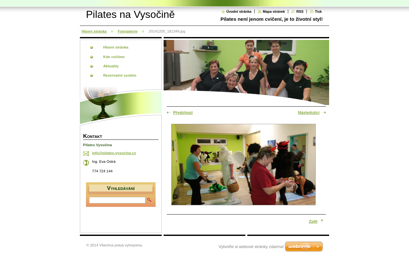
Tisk (318, 11)
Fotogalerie (127, 31)
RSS (299, 11)
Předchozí (183, 112)
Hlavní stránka (94, 31)
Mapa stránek (274, 11)
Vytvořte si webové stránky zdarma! (251, 246)
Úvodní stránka (238, 11)
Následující (309, 112)
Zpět (313, 221)
